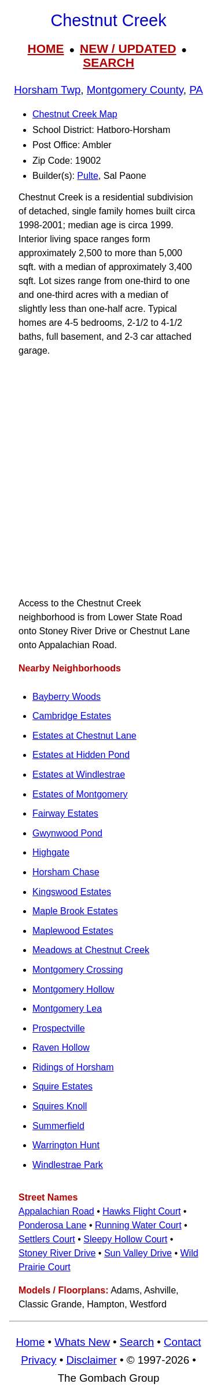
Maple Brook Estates (75, 911)
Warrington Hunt (66, 1145)
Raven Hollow (61, 1047)
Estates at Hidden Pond (81, 755)
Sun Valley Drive (138, 1253)
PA (196, 90)
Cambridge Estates (71, 716)
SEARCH (108, 62)
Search (137, 1342)
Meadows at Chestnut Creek (90, 950)
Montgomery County (135, 90)
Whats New (82, 1342)
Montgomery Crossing (77, 970)
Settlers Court (47, 1239)
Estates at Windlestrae (78, 774)
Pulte (87, 176)
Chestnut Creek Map (74, 114)
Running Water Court (138, 1225)
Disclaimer (91, 1360)
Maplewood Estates (72, 931)
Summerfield (58, 1126)
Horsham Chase (66, 872)
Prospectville (58, 1028)
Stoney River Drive (57, 1253)
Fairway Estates (65, 813)
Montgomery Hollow (73, 989)
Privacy (38, 1360)
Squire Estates (62, 1086)
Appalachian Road (56, 1211)
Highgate (50, 852)
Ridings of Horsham (73, 1067)
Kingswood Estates (71, 892)
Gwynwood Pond (67, 833)
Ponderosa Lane (52, 1225)
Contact (182, 1342)
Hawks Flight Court (141, 1211)
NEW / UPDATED (128, 48)
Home (30, 1342)
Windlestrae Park (67, 1165)
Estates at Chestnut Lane (84, 736)
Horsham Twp (47, 90)
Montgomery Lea (67, 1009)
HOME (46, 48)
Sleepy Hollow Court (125, 1239)
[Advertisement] (108, 477)
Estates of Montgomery (80, 794)
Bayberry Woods (66, 697)
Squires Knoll (59, 1106)
